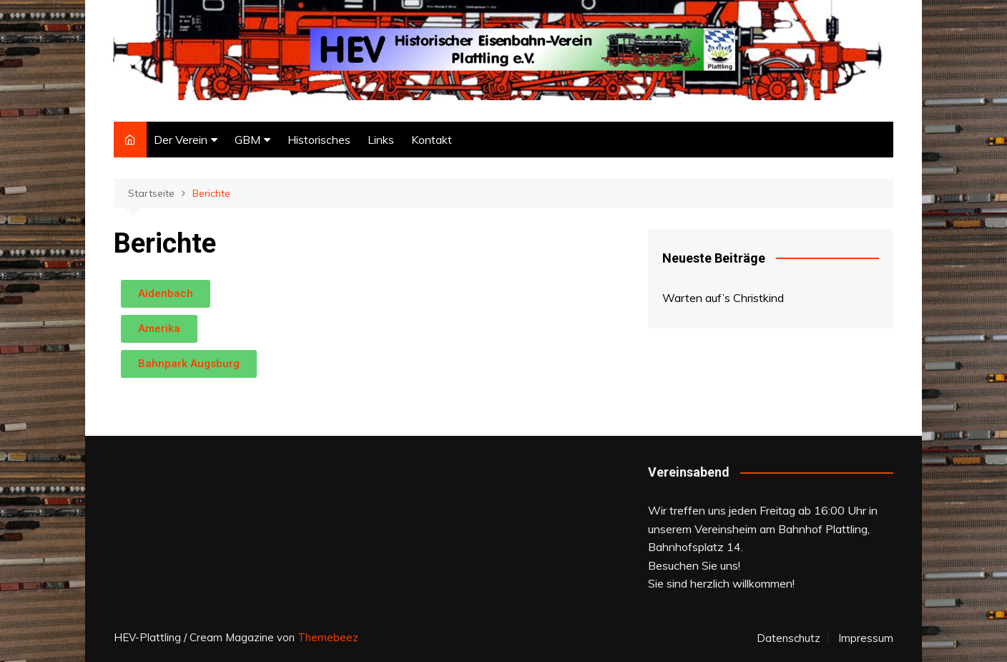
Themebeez (328, 637)
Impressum (865, 638)
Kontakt (431, 139)
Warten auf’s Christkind (723, 298)
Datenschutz (788, 638)
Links (381, 139)
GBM (247, 139)
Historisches (319, 139)
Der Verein (180, 139)
